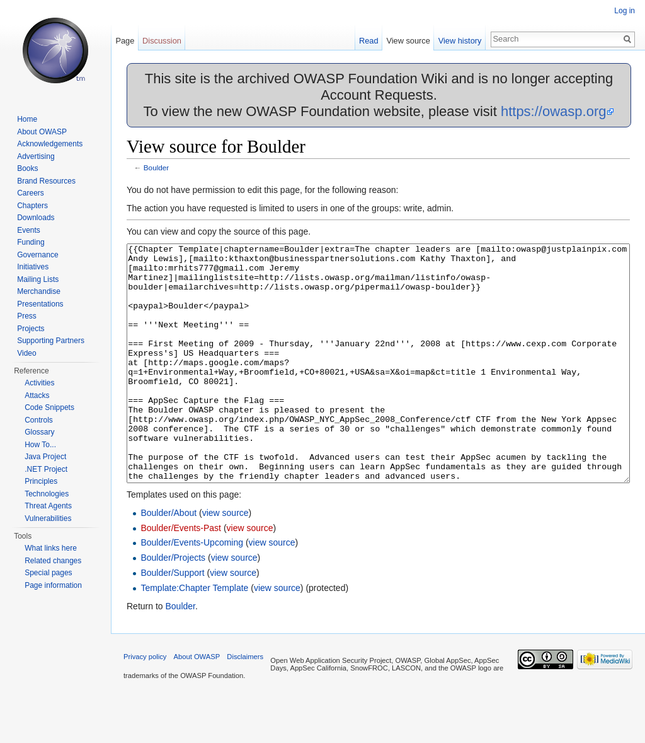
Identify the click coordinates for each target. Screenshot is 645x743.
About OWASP (42, 131)
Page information (53, 585)
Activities (39, 382)
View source (408, 40)
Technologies (47, 493)
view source (225, 560)
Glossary (39, 432)
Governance (37, 254)
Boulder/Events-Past (180, 575)
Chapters (32, 205)
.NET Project (46, 469)
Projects (30, 328)
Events (28, 230)
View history (460, 40)
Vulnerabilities (48, 518)
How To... (40, 444)
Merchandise (38, 291)
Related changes (53, 560)
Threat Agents (48, 505)
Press (27, 316)
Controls (39, 420)
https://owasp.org (554, 111)
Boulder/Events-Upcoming (191, 590)
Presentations (40, 304)
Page (124, 40)
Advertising (35, 156)
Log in (624, 10)
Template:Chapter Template (194, 635)
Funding (30, 242)
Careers (30, 193)
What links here (51, 548)
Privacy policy (144, 704)
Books (27, 168)
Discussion (161, 40)
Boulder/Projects (172, 605)
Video (26, 353)
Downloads (35, 217)
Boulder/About (168, 560)
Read (369, 40)
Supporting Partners (50, 340)
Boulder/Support (172, 620)
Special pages (48, 572)
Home (27, 119)
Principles (41, 481)
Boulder (156, 167)
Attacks (37, 395)
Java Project (45, 456)
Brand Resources (46, 181)
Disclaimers (245, 704)
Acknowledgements (50, 143)
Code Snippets (49, 407)
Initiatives (33, 266)
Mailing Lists (38, 279)
